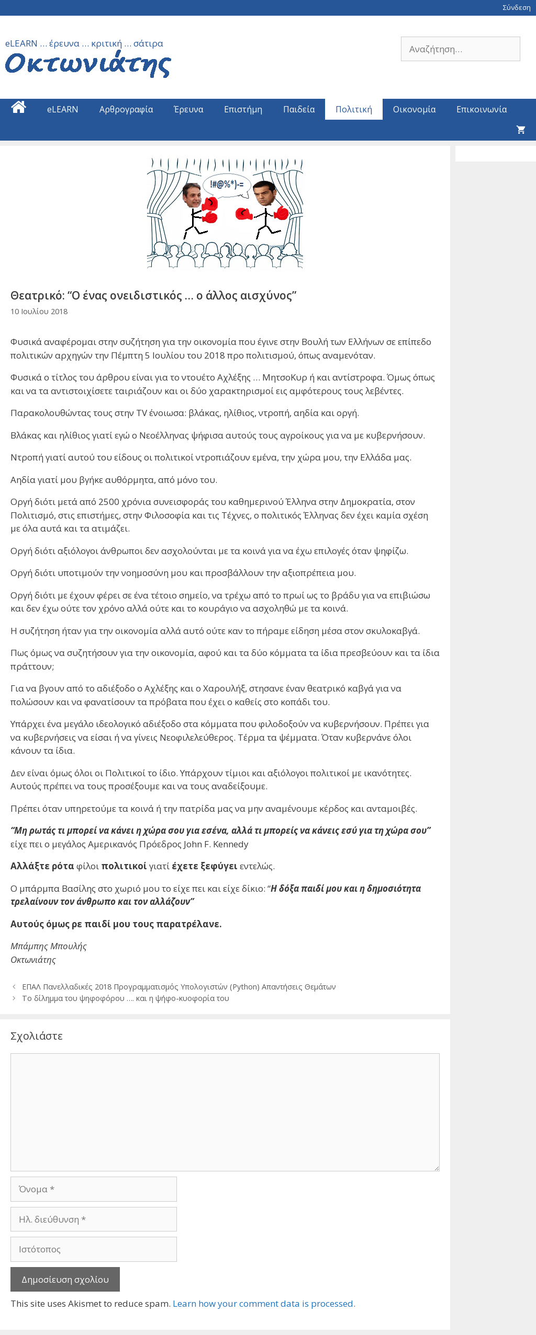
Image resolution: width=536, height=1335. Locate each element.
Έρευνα (188, 109)
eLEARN (63, 109)
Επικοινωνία (481, 109)
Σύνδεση (517, 7)
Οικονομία (414, 109)
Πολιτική (354, 109)
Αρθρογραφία (126, 109)
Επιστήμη (243, 109)
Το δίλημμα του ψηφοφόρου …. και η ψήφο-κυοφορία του (125, 998)
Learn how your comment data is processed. (264, 1303)
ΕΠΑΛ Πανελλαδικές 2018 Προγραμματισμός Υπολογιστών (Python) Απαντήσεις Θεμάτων (179, 987)
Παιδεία (299, 109)
